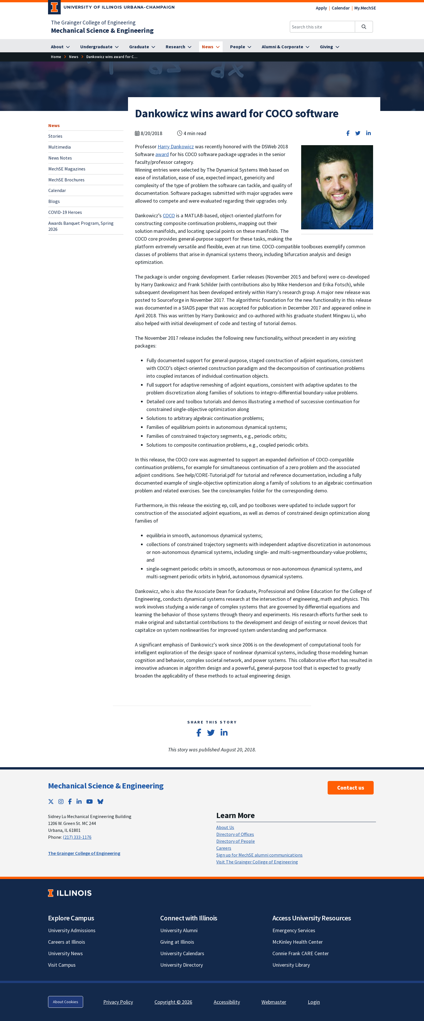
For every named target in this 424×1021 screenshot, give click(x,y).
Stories (55, 136)
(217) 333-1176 (77, 837)
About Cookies (65, 1001)
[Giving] (329, 46)
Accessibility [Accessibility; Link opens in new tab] (227, 1002)
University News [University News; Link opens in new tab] (65, 953)
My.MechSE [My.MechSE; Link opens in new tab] (365, 8)
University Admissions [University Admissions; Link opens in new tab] (72, 930)
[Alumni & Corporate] (285, 46)
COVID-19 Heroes (65, 212)
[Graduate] (142, 46)
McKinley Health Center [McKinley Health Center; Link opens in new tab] (297, 942)
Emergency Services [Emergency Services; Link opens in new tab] (293, 930)
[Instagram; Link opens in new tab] (61, 801)
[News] (211, 46)
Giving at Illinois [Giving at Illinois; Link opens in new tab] (177, 942)
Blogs (54, 201)
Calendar (341, 8)
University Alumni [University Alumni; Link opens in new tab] (179, 930)
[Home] (56, 57)
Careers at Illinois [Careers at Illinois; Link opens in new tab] (66, 942)
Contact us (350, 787)
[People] (240, 46)
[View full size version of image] (337, 186)
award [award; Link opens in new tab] (162, 154)
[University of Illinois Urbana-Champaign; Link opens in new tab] (111, 8)
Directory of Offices (235, 834)
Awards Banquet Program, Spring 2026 (81, 226)
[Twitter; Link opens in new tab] (51, 801)
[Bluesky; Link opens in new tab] (100, 801)
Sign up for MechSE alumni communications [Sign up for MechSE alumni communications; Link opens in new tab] (259, 855)
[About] (60, 46)
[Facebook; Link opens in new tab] (70, 801)
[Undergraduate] (99, 46)
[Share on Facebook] (347, 133)
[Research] (178, 46)
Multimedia (59, 147)
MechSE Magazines (66, 169)
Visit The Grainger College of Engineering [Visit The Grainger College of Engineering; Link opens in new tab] (257, 862)
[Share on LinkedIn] (368, 133)
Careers (223, 848)
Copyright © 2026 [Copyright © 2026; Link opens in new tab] (173, 1002)
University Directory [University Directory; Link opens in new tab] (181, 964)
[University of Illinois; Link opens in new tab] (69, 893)
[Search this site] (322, 26)
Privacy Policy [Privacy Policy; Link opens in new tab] (118, 1002)
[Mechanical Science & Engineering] (102, 30)
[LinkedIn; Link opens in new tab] (79, 801)
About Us (225, 827)
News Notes (60, 158)
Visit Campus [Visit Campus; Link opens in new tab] (62, 964)
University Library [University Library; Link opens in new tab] (291, 964)
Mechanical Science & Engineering (106, 785)
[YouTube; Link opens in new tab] (89, 801)
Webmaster (273, 1002)
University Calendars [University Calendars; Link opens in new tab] (182, 953)
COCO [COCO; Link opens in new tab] (169, 215)
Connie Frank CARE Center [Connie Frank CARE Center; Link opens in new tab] (300, 953)
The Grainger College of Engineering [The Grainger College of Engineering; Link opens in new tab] (93, 22)
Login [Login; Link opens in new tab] (314, 1002)
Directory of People (235, 841)
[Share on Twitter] (357, 133)
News (54, 125)
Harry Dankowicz (176, 146)
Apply (321, 8)
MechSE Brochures (66, 180)
